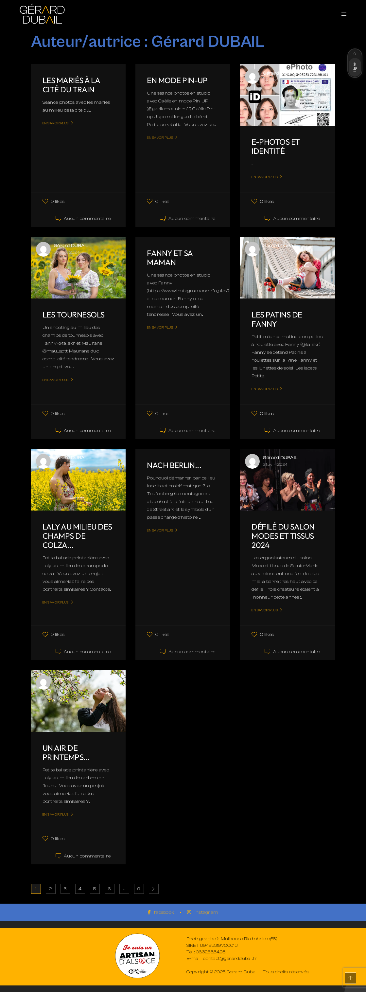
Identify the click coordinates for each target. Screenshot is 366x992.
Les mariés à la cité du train (71, 84)
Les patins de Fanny (277, 319)
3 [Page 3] (65, 889)
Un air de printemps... (66, 752)
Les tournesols (74, 314)
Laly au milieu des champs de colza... (77, 536)
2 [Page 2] (50, 889)
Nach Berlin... (174, 465)
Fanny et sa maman (170, 257)
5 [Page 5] (94, 889)
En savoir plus (56, 123)
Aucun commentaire (87, 218)
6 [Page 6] (109, 889)
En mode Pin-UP (177, 80)
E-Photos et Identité (276, 146)
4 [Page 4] (79, 889)
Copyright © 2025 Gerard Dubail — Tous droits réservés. (247, 972)
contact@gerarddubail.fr (230, 958)
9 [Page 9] (138, 889)
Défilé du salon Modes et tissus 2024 (283, 536)
